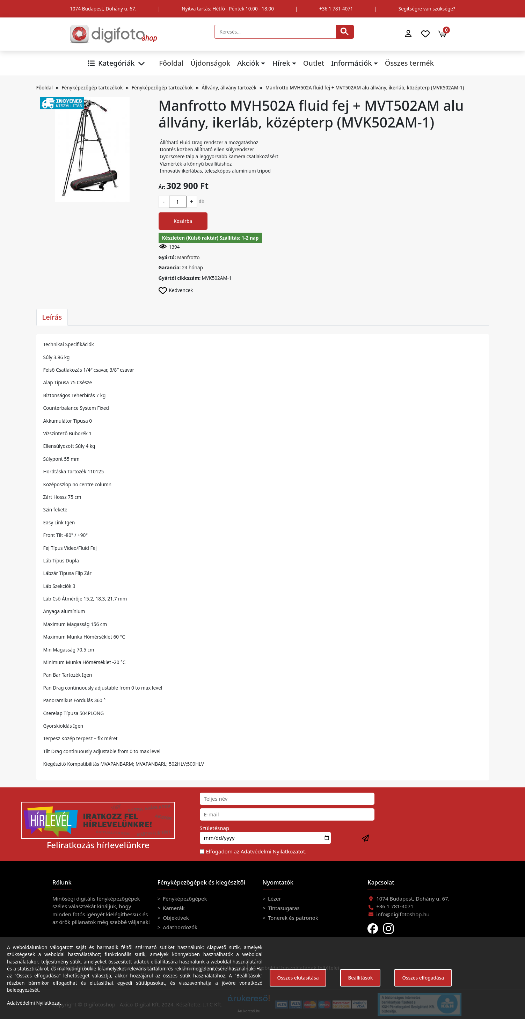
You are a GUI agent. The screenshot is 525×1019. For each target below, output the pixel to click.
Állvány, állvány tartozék (229, 87)
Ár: (162, 187)
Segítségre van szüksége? (427, 8)
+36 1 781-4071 (336, 8)
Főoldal (171, 63)
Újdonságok (210, 63)
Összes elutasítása (298, 977)
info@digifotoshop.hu (403, 914)
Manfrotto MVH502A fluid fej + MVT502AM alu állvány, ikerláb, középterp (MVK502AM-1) (364, 87)
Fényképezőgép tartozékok (92, 87)
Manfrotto (188, 257)
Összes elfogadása (423, 977)
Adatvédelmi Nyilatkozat (270, 851)
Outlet (313, 63)
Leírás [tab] (52, 317)
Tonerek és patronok (292, 917)
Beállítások (360, 977)
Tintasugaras (283, 907)
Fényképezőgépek (184, 898)
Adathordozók (179, 927)
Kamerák (172, 907)
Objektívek (175, 917)
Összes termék (409, 63)
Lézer (274, 898)
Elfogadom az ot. (256, 851)
